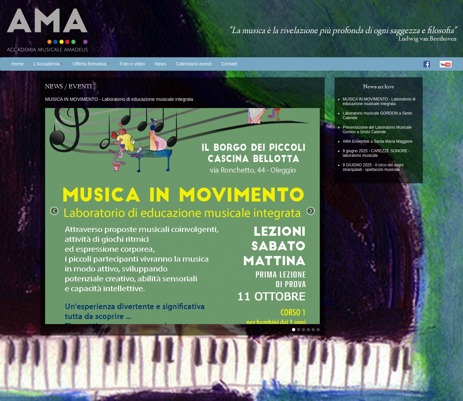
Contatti (229, 63)
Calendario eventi (194, 63)
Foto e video (132, 63)
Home (17, 63)
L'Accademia (48, 63)
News (160, 63)
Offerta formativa (91, 63)
